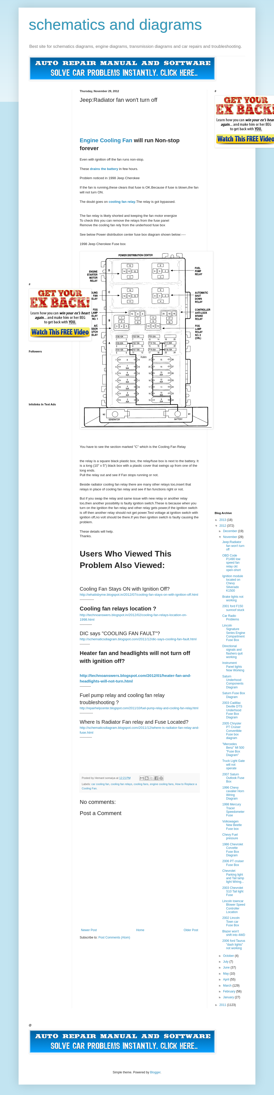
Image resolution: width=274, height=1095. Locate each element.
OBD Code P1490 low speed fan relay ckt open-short (231, 563)
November (230, 537)
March (227, 985)
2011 (223, 1005)
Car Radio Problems (230, 617)
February (229, 991)
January (229, 997)
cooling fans (141, 784)
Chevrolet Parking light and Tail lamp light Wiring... (233, 876)
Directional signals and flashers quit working (232, 651)
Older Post (191, 930)
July (226, 961)
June (226, 967)
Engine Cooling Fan (106, 140)
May (226, 973)
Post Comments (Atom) (114, 937)
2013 (223, 520)
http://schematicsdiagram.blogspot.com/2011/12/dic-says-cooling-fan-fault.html (138, 639)
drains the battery (104, 169)
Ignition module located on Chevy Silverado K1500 (232, 583)
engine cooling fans (162, 784)
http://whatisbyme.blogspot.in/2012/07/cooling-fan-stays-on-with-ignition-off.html (139, 594)
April (226, 979)
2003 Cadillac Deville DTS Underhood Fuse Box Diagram (232, 710)
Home (140, 930)
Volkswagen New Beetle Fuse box (232, 825)
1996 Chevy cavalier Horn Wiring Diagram (233, 793)
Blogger (155, 1072)
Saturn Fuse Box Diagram (233, 695)
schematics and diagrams (115, 24)
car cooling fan (100, 784)
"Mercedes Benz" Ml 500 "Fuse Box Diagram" (233, 749)
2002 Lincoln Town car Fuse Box (231, 921)
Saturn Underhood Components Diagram (232, 682)
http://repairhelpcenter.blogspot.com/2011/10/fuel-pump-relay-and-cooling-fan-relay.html (139, 708)
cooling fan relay (122, 202)
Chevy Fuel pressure (230, 836)
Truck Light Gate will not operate (233, 764)
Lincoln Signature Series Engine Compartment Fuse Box (233, 633)
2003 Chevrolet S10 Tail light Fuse (232, 891)
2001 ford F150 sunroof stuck (233, 608)
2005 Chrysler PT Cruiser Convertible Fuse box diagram (232, 731)
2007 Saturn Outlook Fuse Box (233, 778)
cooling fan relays (121, 784)
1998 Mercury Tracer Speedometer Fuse (233, 810)
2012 (223, 526)
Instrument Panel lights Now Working (233, 666)
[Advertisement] (172, 114)
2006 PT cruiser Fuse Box (233, 862)
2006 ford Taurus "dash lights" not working (233, 944)
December (230, 531)
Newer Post (89, 930)
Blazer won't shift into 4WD (233, 933)
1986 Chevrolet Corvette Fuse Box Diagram (232, 850)
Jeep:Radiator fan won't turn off (233, 545)
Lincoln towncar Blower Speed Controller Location (233, 906)
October (229, 956)
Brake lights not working (232, 598)
